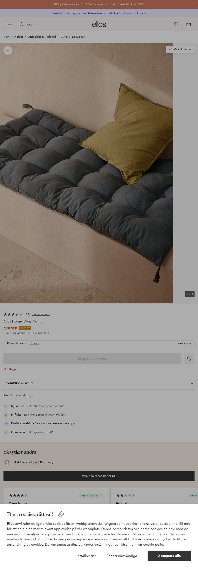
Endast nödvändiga (121, 556)
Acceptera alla (169, 556)
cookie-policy (154, 544)
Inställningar (86, 556)
